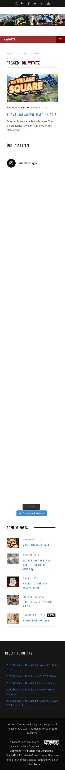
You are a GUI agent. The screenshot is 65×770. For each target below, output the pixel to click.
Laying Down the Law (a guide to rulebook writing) (37, 565)
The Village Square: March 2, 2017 (31, 114)
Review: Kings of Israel (36, 620)
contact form (32, 764)
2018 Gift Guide (47, 676)
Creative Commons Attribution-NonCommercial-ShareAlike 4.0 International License (30, 751)
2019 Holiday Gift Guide (37, 544)
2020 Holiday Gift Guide (20, 664)
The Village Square (18, 107)
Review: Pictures (47, 682)
